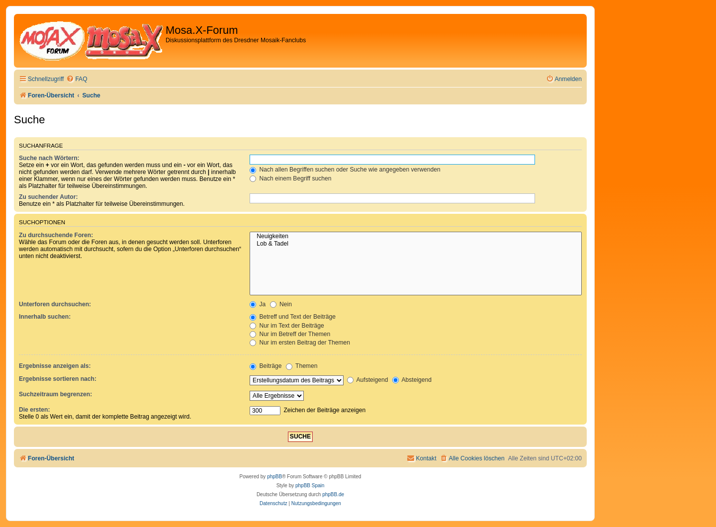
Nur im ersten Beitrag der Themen (300, 342)
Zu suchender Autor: (48, 196)
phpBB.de (333, 494)
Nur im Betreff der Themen (290, 334)
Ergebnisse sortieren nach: (57, 378)
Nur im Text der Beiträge (287, 325)
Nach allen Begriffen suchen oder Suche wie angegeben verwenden (345, 169)
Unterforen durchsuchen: (55, 304)
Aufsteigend (367, 379)
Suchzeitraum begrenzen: (55, 394)
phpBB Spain (309, 485)
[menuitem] (76, 79)
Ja (258, 304)
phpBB (274, 476)
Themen (302, 365)
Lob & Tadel (416, 244)
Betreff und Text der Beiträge (293, 316)
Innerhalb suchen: (45, 316)
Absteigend (412, 379)
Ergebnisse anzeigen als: (55, 365)
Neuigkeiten (416, 237)
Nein (281, 304)
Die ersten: (34, 409)
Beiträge (265, 365)
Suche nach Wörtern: (49, 158)
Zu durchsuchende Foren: (56, 235)
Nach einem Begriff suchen (290, 178)
